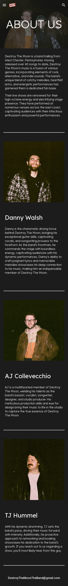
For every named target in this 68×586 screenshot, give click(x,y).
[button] (4, 5)
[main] (34, 24)
